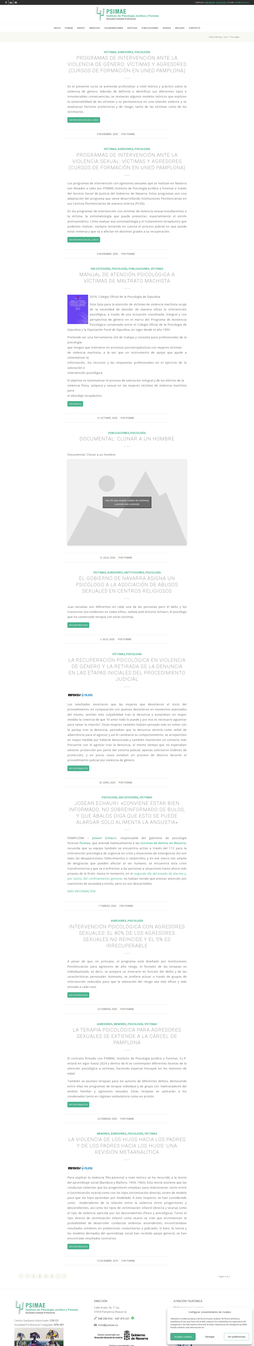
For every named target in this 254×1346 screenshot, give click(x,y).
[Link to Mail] (15, 2)
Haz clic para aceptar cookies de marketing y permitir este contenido (127, 502)
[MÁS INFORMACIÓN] (78, 625)
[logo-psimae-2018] (127, 14)
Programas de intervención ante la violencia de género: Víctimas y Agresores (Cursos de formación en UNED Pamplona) (127, 64)
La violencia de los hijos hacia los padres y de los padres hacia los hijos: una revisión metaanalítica (127, 1146)
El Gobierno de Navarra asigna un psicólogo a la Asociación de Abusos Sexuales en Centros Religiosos (127, 584)
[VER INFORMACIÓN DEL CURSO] (83, 120)
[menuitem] (57, 28)
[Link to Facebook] (6, 2)
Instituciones (134, 572)
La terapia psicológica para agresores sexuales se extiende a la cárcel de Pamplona (127, 1036)
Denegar (209, 1336)
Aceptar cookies (183, 1336)
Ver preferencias (236, 1336)
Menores (120, 1024)
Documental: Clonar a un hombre (127, 439)
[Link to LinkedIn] (10, 2)
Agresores (125, 52)
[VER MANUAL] (75, 404)
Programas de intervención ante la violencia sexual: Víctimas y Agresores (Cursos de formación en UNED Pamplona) (127, 161)
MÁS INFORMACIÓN (81, 891)
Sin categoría (100, 268)
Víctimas (110, 52)
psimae (131, 134)
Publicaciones (139, 268)
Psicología (142, 52)
